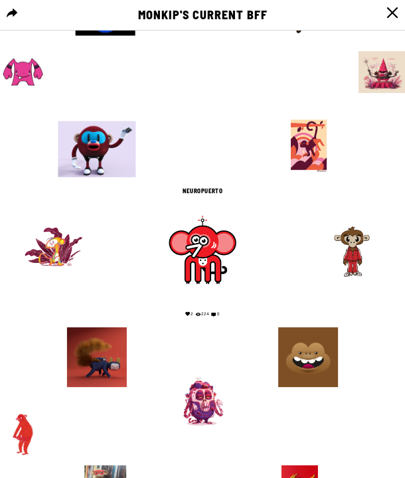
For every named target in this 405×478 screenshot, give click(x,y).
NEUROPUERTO (202, 191)
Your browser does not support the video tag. (203, 101)
